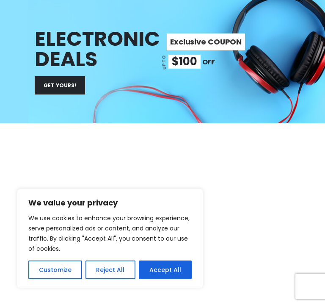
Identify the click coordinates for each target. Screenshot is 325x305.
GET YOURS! (60, 85)
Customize (55, 270)
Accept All (165, 270)
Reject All (110, 270)
